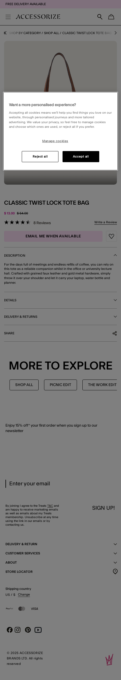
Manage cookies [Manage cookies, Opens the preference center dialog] (55, 141)
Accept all (81, 156)
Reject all (40, 156)
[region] (60, 131)
